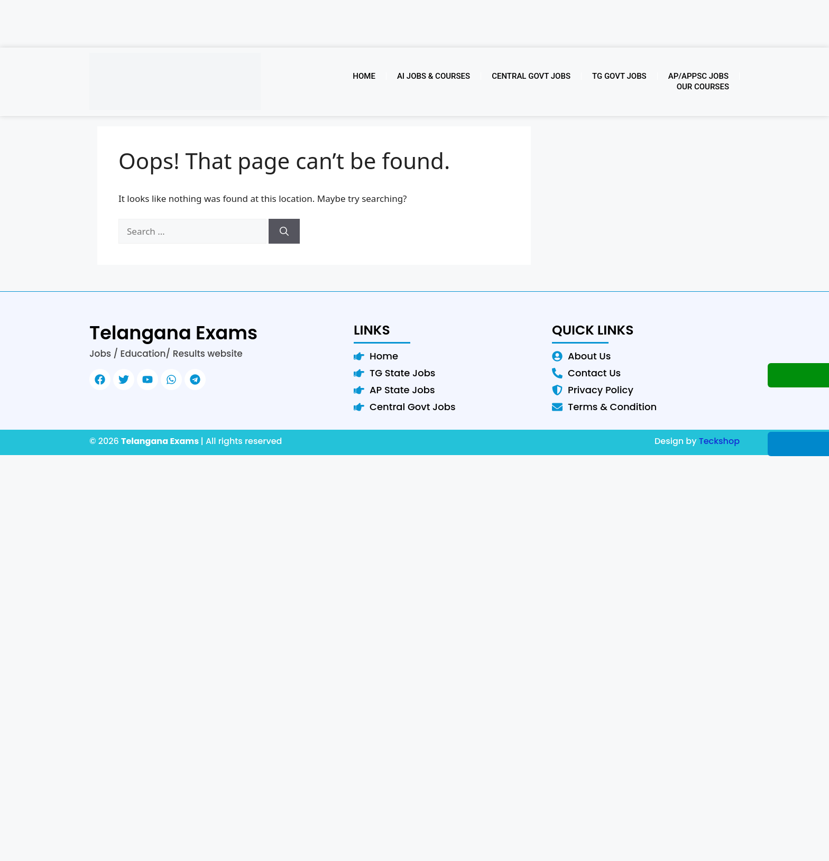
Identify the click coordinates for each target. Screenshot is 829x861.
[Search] (284, 231)
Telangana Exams (173, 333)
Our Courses (703, 86)
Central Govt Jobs (531, 76)
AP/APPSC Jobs (698, 76)
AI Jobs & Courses (433, 76)
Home (364, 76)
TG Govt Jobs (619, 76)
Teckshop (719, 441)
